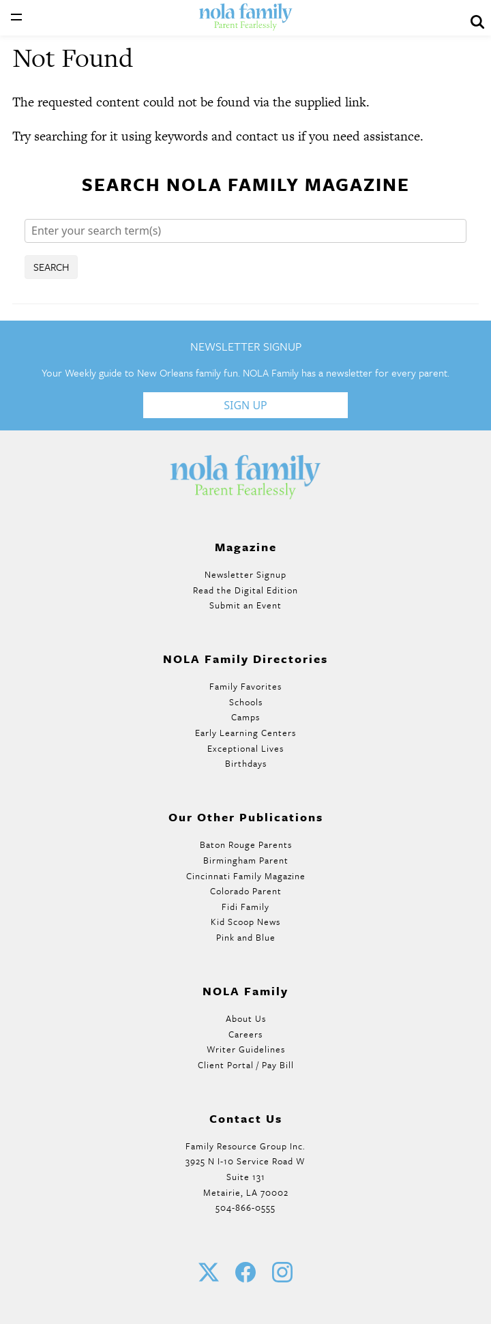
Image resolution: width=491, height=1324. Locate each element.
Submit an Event (245, 605)
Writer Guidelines (246, 1049)
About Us (246, 1018)
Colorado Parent (246, 891)
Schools (246, 702)
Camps (245, 717)
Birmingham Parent (245, 860)
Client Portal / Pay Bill (246, 1065)
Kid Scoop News (245, 921)
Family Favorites (245, 686)
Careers (245, 1034)
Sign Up (245, 405)
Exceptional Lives (245, 748)
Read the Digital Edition (245, 590)
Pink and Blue (246, 937)
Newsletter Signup (245, 574)
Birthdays (246, 763)
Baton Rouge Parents (246, 844)
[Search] (245, 231)
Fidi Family (245, 906)
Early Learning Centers (245, 732)
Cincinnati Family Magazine (246, 876)
